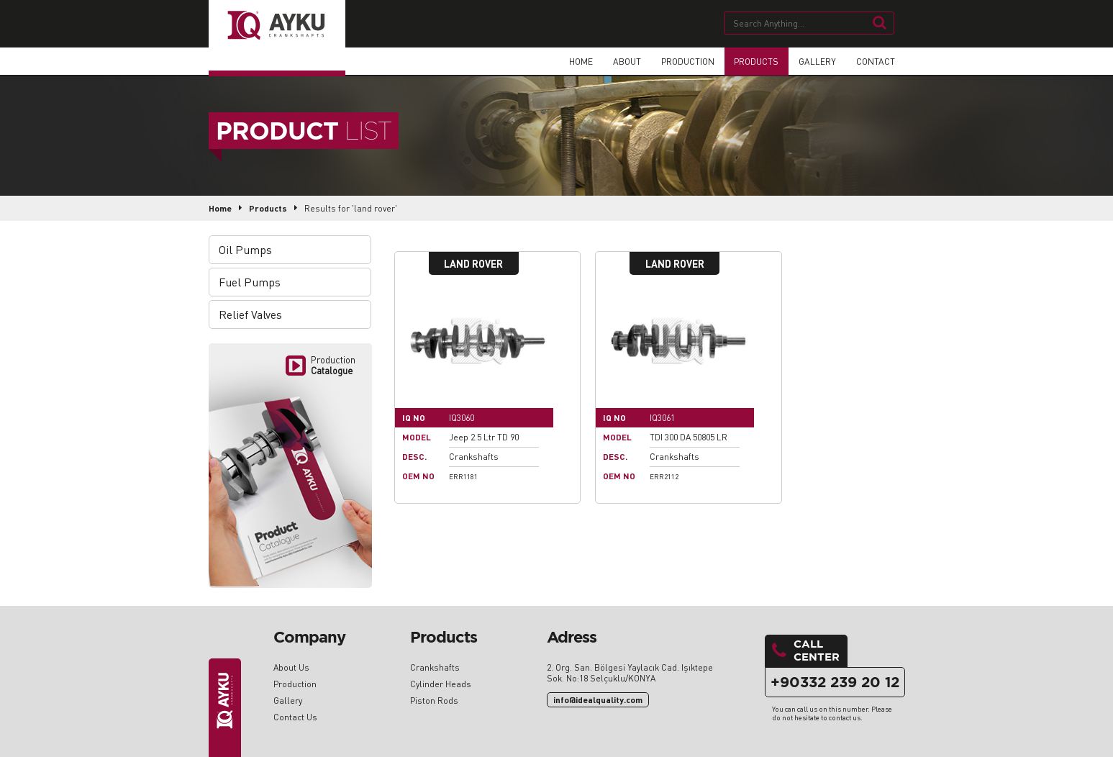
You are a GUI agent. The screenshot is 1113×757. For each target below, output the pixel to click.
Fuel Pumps (251, 281)
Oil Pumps (246, 249)
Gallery (287, 700)
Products (268, 208)
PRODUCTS (754, 60)
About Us (291, 667)
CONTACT (875, 60)
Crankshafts (435, 667)
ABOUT (623, 60)
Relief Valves (251, 314)
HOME (576, 60)
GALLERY (817, 60)
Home (220, 208)
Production (295, 684)
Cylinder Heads (440, 684)
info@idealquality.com (597, 699)
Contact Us (295, 717)
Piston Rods (434, 700)
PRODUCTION (684, 60)
